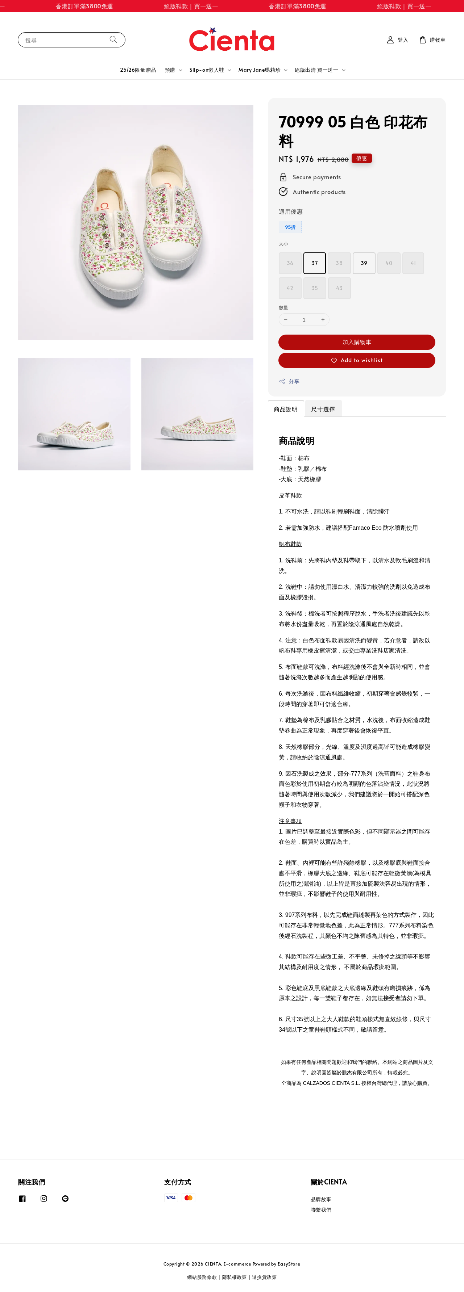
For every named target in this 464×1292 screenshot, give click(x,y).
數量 (284, 307)
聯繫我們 (321, 1209)
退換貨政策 (264, 1277)
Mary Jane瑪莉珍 (260, 70)
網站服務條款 (202, 1277)
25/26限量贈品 (138, 69)
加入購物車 (357, 341)
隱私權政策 (234, 1277)
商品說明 (286, 409)
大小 (284, 243)
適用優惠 (291, 211)
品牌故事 (321, 1199)
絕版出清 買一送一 (316, 70)
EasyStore (289, 1263)
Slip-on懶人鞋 (207, 70)
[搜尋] (113, 40)
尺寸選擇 (323, 409)
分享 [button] (289, 381)
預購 (170, 70)
